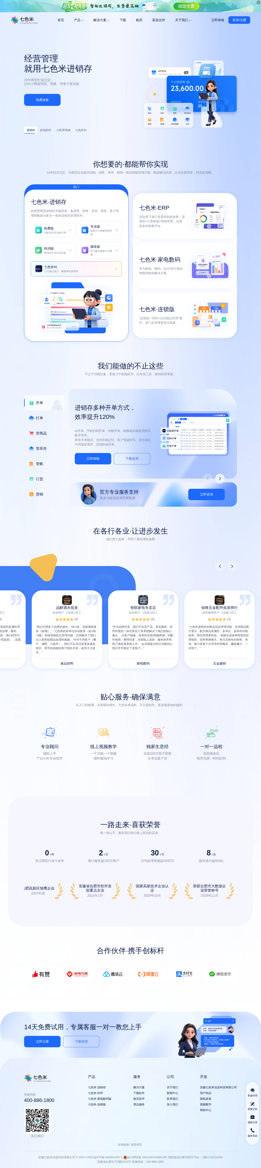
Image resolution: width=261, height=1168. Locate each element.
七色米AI (80, 130)
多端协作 (45, 130)
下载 (123, 20)
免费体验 (42, 100)
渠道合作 (158, 20)
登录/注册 (239, 20)
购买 (139, 20)
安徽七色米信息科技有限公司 (24, 20)
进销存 (29, 131)
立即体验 (217, 20)
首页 (61, 20)
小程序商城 (63, 130)
